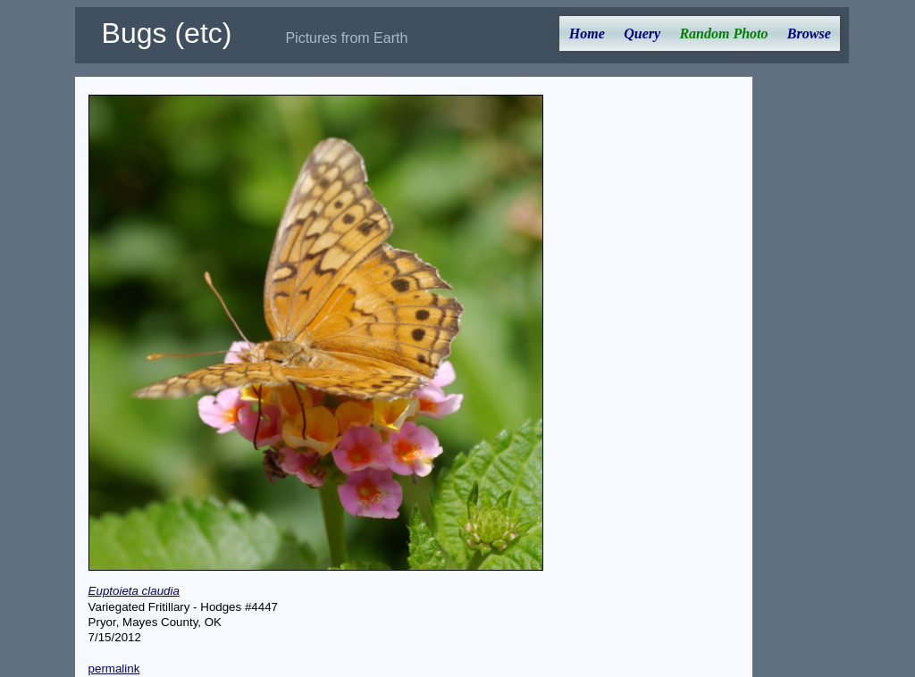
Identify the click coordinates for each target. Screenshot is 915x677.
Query (642, 33)
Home (587, 33)
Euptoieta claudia (134, 591)
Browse (809, 33)
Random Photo (723, 33)
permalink (114, 668)
